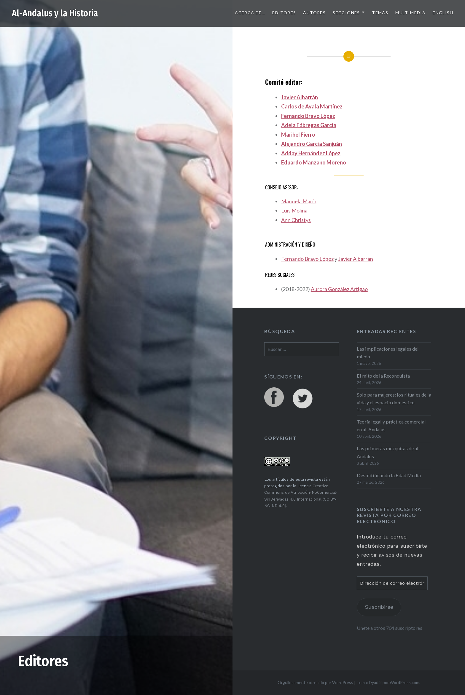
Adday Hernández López (310, 153)
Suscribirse (379, 607)
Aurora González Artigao (339, 289)
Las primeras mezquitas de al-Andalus (388, 452)
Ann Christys (296, 220)
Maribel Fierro (298, 134)
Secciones (346, 12)
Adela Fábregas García (308, 125)
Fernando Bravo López (308, 116)
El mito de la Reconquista (383, 375)
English (443, 12)
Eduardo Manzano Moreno (313, 162)
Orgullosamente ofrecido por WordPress (315, 682)
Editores (284, 12)
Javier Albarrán (299, 97)
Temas (380, 12)
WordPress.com (404, 682)
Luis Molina (294, 210)
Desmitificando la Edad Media (389, 475)
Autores (314, 12)
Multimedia (410, 12)
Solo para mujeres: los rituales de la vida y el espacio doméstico (394, 398)
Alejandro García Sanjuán (311, 143)
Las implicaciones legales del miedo (388, 352)
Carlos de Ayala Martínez (312, 106)
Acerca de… (250, 12)
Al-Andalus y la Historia (55, 13)
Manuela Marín (298, 201)
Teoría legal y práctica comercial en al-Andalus (391, 425)
